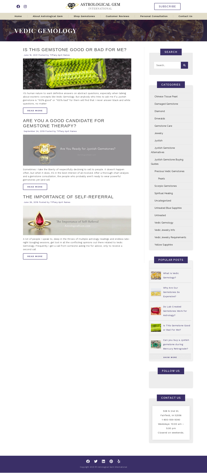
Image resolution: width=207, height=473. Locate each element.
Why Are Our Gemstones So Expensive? (171, 292)
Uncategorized (163, 200)
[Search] (184, 65)
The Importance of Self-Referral (68, 197)
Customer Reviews (117, 16)
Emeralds (160, 118)
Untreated (160, 215)
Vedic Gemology (164, 222)
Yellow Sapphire (164, 244)
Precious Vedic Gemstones (170, 171)
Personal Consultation (154, 16)
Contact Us (185, 16)
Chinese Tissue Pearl (166, 96)
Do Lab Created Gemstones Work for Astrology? (175, 311)
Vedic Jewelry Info (165, 230)
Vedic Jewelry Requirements (170, 237)
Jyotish (159, 140)
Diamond (160, 111)
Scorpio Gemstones (166, 186)
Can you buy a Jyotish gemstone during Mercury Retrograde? (176, 344)
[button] (170, 357)
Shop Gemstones (84, 16)
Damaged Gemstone (166, 104)
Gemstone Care (163, 126)
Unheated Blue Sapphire (168, 208)
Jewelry (159, 133)
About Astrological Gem (48, 16)
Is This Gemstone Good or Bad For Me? (75, 49)
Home (18, 16)
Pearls (161, 178)
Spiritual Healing (164, 193)
